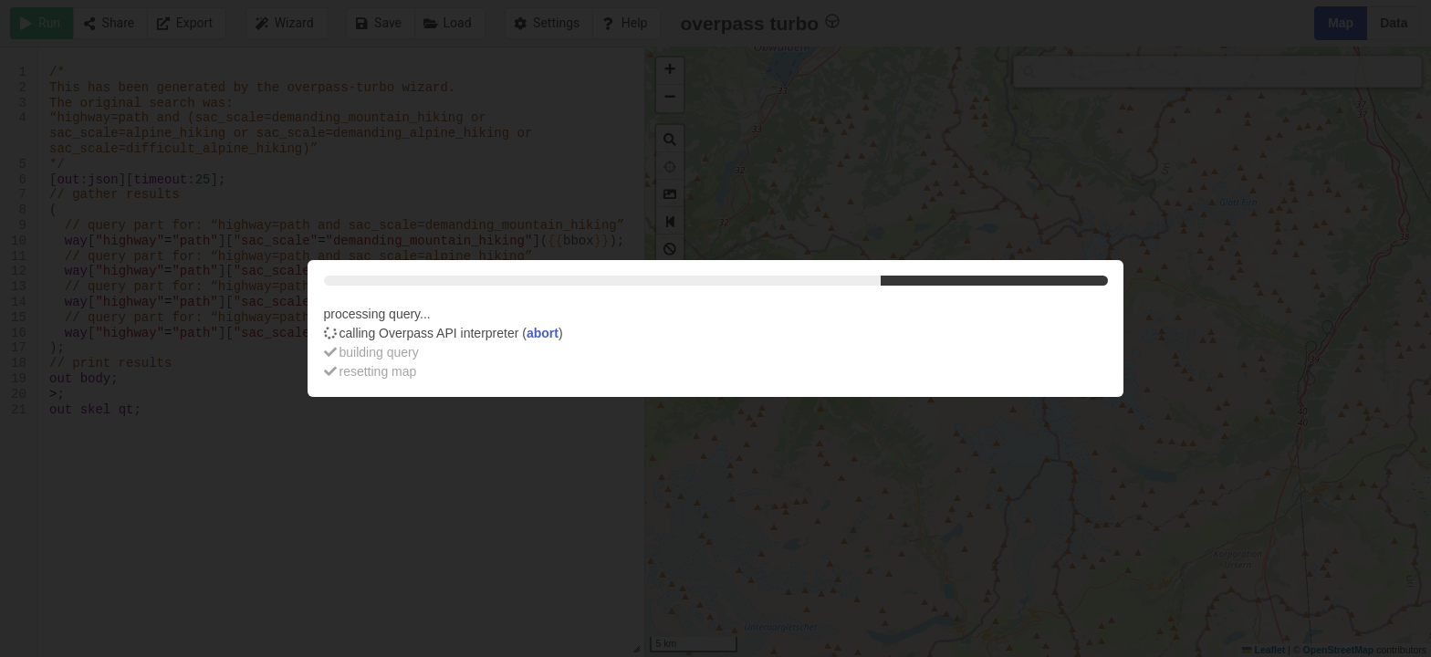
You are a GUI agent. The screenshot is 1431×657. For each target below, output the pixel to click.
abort (543, 333)
